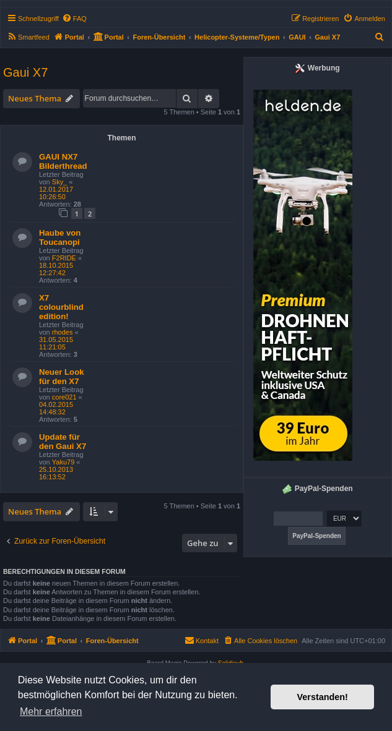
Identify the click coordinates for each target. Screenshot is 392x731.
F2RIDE (64, 258)
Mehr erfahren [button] (51, 711)
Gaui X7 (25, 72)
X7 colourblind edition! (61, 307)
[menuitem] (74, 18)
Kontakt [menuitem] (202, 640)
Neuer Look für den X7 (61, 376)
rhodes (62, 332)
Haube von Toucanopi (60, 237)
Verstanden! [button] (322, 697)
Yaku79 (63, 462)
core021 (64, 397)
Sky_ (59, 182)
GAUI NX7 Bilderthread (63, 161)
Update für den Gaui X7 (62, 441)
